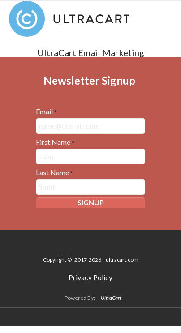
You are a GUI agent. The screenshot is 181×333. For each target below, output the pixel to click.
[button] (90, 203)
